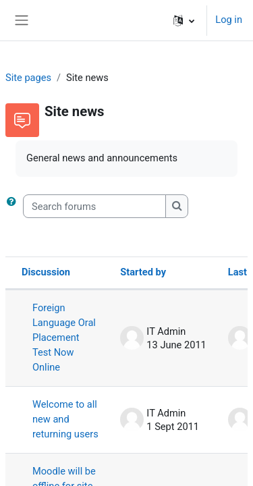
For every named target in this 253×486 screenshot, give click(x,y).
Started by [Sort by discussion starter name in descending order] (143, 272)
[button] (184, 20)
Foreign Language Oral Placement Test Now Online (64, 337)
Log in (228, 20)
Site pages (28, 78)
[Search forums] (94, 206)
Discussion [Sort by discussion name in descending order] (46, 272)
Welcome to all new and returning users (65, 419)
